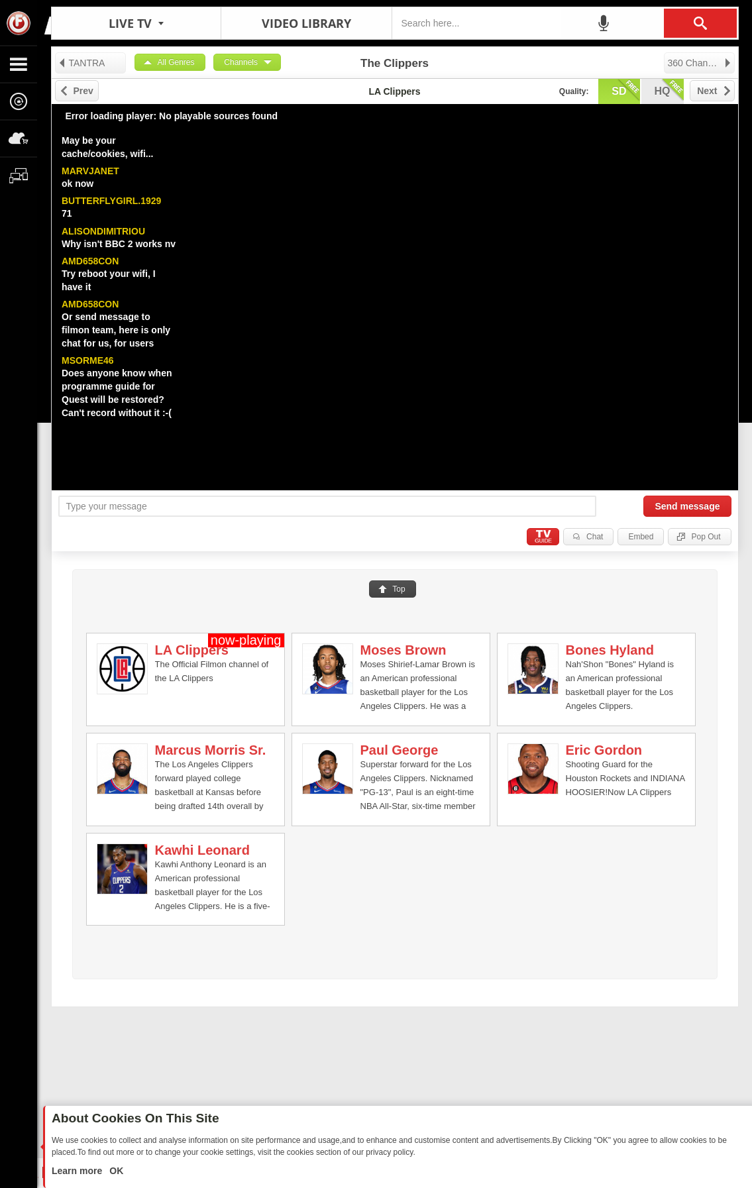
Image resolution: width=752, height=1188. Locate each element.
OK (115, 1170)
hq (669, 90)
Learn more (78, 1170)
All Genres (176, 62)
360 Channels (700, 63)
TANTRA (81, 63)
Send (687, 506)
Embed (640, 536)
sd (625, 90)
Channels (241, 62)
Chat (594, 536)
